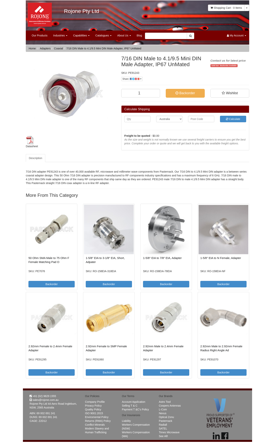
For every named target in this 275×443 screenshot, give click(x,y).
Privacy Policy (93, 405)
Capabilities (81, 35)
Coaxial (58, 48)
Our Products (39, 35)
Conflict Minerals (95, 424)
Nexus (163, 413)
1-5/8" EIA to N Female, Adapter (220, 258)
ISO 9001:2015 (94, 413)
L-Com (163, 409)
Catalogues (103, 35)
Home (32, 48)
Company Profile (95, 401)
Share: (132, 79)
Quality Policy (93, 409)
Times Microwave (169, 432)
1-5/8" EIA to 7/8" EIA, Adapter (162, 258)
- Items (226, 7)
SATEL (163, 428)
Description (35, 158)
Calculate (233, 119)
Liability (126, 420)
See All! (163, 436)
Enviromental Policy (96, 417)
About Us (124, 35)
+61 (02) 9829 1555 (43, 396)
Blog (139, 35)
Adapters (45, 48)
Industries (60, 35)
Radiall (163, 424)
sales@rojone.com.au (44, 399)
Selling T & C (129, 405)
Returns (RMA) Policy (98, 420)
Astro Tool (165, 401)
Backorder (185, 93)
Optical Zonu (166, 417)
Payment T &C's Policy (135, 409)
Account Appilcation (133, 401)
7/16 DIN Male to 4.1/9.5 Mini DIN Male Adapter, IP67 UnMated (103, 48)
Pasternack (165, 420)
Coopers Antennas (170, 405)
